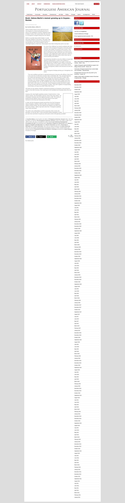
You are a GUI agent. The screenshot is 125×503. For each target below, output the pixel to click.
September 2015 (78, 367)
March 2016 (76, 353)
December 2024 (77, 112)
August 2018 (77, 286)
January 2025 (77, 110)
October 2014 (77, 393)
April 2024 (76, 131)
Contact (39, 3)
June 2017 (76, 318)
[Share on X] (41, 136)
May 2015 (76, 376)
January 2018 (77, 302)
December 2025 (77, 84)
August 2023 (77, 149)
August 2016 (77, 342)
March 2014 (76, 409)
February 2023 (77, 163)
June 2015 (76, 374)
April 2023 (76, 159)
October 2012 (77, 448)
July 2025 (76, 96)
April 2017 (76, 323)
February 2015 (77, 383)
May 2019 (76, 268)
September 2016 (78, 339)
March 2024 (76, 133)
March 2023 (76, 161)
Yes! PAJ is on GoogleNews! (80, 31)
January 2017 (77, 330)
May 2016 (76, 349)
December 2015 (77, 360)
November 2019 (77, 254)
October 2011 (77, 476)
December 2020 (77, 223)
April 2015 (76, 379)
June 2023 (76, 154)
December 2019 (77, 251)
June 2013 (76, 430)
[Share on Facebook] (30, 136)
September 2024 (78, 119)
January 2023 (77, 166)
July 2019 (76, 263)
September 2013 (78, 423)
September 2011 (78, 478)
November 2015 (77, 363)
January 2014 (77, 413)
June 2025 (76, 98)
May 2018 (76, 293)
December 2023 (77, 140)
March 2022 (76, 189)
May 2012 (76, 460)
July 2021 (76, 207)
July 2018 (76, 288)
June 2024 (76, 126)
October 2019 (77, 256)
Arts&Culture (30, 14)
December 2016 (77, 332)
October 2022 (77, 173)
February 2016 (77, 356)
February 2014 (77, 411)
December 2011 (77, 471)
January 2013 (77, 441)
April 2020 (76, 242)
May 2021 (76, 212)
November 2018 (77, 279)
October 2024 (77, 117)
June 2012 (76, 458)
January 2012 (77, 469)
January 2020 (77, 249)
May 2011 (76, 488)
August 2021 (77, 205)
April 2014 (76, 407)
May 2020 (76, 240)
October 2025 (77, 89)
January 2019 (77, 274)
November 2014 (77, 390)
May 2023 (76, 156)
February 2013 (77, 439)
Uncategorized (86, 14)
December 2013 (77, 416)
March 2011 (76, 492)
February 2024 (77, 135)
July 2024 (76, 124)
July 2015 (76, 372)
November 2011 (77, 474)
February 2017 (77, 328)
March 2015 (76, 381)
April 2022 (76, 186)
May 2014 (76, 404)
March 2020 (76, 244)
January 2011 (77, 497)
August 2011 (77, 481)
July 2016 (76, 344)
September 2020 (78, 230)
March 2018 (76, 298)
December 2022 (77, 168)
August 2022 (77, 177)
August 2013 (77, 425)
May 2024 (76, 129)
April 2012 (76, 462)
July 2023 (76, 152)
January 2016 (77, 358)
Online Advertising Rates (58, 3)
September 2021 (78, 203)
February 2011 (77, 495)
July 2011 (76, 483)
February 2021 (77, 219)
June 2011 (76, 485)
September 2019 (78, 258)
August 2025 (77, 94)
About (33, 3)
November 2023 (77, 142)
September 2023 (78, 147)
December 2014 (77, 388)
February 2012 (77, 467)
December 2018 (77, 277)
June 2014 (76, 402)
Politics (67, 14)
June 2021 (76, 210)
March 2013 (76, 437)
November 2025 (77, 87)
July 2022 (76, 179)
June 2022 (76, 182)
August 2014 (77, 397)
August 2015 (77, 369)
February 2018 (77, 300)
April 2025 (76, 103)
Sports (79, 14)
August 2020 (77, 233)
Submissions (47, 3)
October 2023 (77, 145)
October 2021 (77, 200)
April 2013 (76, 434)
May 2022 (76, 184)
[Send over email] (52, 136)
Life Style (61, 14)
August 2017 (77, 314)
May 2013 (76, 432)
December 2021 (77, 196)
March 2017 (76, 325)
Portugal (73, 14)
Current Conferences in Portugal (81, 33)
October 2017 (77, 309)
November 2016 (77, 335)
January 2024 (77, 138)
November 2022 (77, 170)
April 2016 (76, 351)
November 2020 (77, 226)
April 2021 (76, 214)
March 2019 (76, 272)
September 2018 (78, 284)
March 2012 (76, 464)
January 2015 (77, 386)
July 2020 (76, 235)
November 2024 (77, 115)
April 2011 (76, 490)
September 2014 (78, 395)
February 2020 (77, 247)
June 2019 (76, 265)
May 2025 (76, 101)
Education (45, 14)
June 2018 (76, 291)
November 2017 (77, 307)
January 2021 (77, 221)
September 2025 (78, 91)
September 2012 (78, 451)
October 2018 (77, 281)
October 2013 (77, 420)
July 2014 (76, 400)
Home (28, 3)
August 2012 (77, 453)
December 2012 (77, 444)
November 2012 (77, 446)
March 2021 (76, 217)
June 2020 (76, 237)
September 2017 (78, 312)
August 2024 (77, 122)
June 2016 (76, 346)
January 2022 (77, 193)
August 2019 (77, 261)
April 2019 (76, 270)
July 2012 (76, 455)
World (93, 14)
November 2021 (77, 198)
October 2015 (77, 365)
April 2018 (76, 295)
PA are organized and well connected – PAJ (83, 36)
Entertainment (53, 14)
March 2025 (76, 105)
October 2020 (77, 228)
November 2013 (77, 418)
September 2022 (78, 175)
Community (37, 14)
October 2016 (77, 337)
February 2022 (77, 191)
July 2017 (76, 316)
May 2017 (76, 321)
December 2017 (77, 305)
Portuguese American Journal (62, 9)
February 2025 (77, 108)
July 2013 (76, 427)
